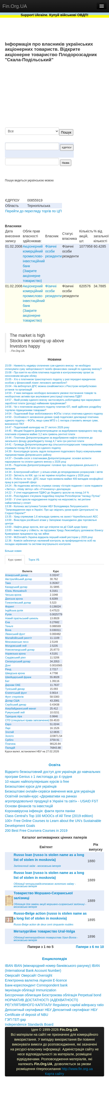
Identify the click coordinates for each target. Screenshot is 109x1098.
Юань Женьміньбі (16, 590)
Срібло (9, 739)
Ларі (7, 728)
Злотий (9, 732)
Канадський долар (16, 586)
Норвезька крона (15, 653)
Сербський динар (15, 704)
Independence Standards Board (29, 1024)
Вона (8, 630)
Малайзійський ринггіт (18, 637)
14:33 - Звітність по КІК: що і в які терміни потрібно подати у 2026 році (47, 475)
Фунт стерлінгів (14, 696)
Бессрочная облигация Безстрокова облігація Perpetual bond (53, 995)
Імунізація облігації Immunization (30, 990)
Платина (10, 743)
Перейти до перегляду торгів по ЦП (33, 211)
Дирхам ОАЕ (13, 684)
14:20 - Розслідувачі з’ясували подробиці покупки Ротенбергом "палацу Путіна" (52, 495)
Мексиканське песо (16, 641)
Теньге (9, 626)
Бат (7, 681)
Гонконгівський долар (18, 602)
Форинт (9, 606)
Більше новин (13, 550)
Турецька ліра (13, 716)
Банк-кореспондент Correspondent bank (36, 985)
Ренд (8, 669)
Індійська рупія (14, 610)
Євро (8, 724)
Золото (9, 735)
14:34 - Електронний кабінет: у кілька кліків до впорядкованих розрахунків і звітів (54, 471)
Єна (7, 622)
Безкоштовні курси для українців (31, 786)
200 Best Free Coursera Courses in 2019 (36, 831)
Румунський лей (14, 712)
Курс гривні (15, 559)
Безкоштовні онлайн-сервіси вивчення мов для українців (50, 791)
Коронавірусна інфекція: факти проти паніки (40, 811)
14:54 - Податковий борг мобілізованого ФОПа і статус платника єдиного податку (54, 413)
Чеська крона (13, 594)
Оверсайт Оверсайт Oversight (28, 975)
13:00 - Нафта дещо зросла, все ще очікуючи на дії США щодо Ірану (46, 526)
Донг (8, 665)
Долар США (12, 700)
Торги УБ (33, 559)
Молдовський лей (15, 645)
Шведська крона (15, 673)
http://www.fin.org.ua (77, 1069)
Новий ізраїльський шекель (21, 618)
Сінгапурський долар (17, 661)
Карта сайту (54, 1074)
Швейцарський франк (18, 677)
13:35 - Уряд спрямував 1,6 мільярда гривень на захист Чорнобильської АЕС (51, 516)
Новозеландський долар (20, 649)
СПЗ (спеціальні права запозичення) (27, 720)
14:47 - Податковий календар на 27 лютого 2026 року (37, 427)
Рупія (8, 614)
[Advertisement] (67, 95)
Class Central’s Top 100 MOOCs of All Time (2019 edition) (49, 816)
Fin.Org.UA (14, 6)
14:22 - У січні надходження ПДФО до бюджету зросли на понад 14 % (47, 492)
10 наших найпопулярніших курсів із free (37, 781)
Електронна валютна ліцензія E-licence (36, 980)
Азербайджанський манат (20, 708)
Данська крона (14, 598)
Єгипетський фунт (16, 692)
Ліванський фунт (15, 633)
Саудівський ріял (15, 657)
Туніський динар (15, 688)
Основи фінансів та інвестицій (29, 806)
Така (8, 582)
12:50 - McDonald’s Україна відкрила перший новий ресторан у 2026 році (49, 537)
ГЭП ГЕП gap (15, 1020)
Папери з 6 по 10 (90, 947)
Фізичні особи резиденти (53, 251)
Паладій (10, 747)
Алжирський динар (16, 575)
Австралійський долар (18, 579)
